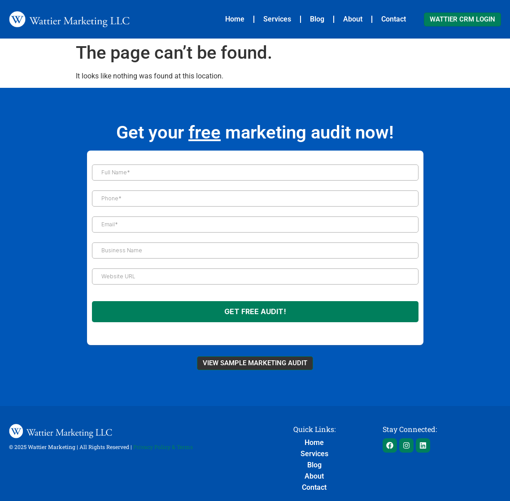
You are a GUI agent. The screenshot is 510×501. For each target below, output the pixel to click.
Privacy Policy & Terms (163, 446)
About (352, 19)
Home (234, 19)
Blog (317, 19)
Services (277, 19)
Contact (393, 19)
